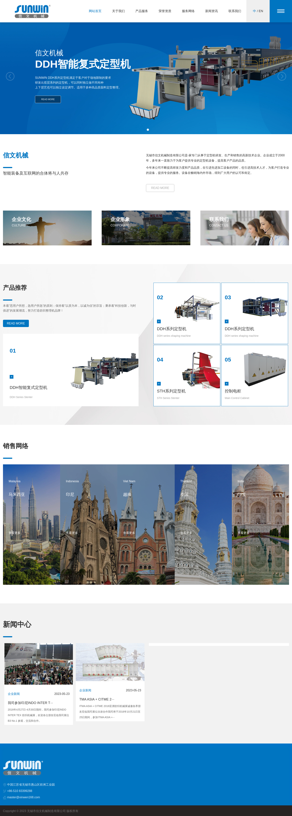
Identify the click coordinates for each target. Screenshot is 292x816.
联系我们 (234, 11)
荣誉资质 (165, 11)
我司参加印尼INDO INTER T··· (30, 703)
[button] (144, 130)
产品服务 (141, 11)
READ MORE (48, 104)
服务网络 (188, 11)
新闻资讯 (211, 11)
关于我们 (118, 11)
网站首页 (95, 11)
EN (261, 11)
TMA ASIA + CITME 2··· (96, 699)
